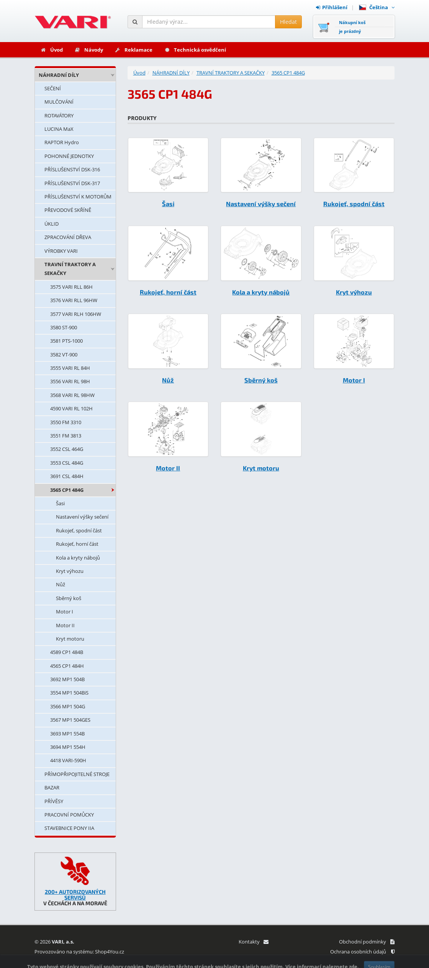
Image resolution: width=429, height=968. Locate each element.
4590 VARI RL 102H (71, 408)
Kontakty (253, 941)
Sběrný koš (68, 598)
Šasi (60, 503)
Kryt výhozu (70, 571)
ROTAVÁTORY (59, 115)
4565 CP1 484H (67, 665)
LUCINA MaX (59, 128)
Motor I (64, 611)
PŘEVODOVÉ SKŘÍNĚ (67, 210)
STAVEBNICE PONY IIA (69, 828)
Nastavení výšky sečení (82, 516)
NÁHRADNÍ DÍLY (59, 75)
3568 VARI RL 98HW (72, 395)
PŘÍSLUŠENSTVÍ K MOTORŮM (77, 196)
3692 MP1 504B (67, 679)
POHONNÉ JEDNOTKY (69, 156)
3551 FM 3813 (65, 435)
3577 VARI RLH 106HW (75, 314)
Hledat (288, 21)
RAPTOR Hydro (61, 142)
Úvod (51, 49)
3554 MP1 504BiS (69, 692)
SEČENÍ (52, 88)
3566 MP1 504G (67, 706)
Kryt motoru (70, 638)
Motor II (65, 625)
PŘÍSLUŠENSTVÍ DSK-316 (72, 169)
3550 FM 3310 (65, 422)
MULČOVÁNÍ (59, 101)
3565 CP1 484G (67, 489)
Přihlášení (331, 7)
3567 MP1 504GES (70, 719)
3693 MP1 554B (67, 733)
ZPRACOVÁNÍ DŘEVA (67, 237)
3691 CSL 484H (67, 476)
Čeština (377, 7)
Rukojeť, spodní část (79, 530)
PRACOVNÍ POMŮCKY (69, 814)
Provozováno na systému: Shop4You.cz (79, 951)
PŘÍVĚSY (53, 801)
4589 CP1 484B (66, 652)
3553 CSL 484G (66, 462)
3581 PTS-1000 (66, 340)
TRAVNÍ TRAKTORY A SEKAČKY (70, 269)
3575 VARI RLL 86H (71, 286)
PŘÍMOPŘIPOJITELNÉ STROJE (77, 774)
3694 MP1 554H (67, 746)
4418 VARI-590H (68, 760)
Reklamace (133, 49)
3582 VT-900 (63, 354)
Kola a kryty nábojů (78, 557)
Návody (88, 49)
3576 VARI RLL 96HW (73, 300)
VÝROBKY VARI (61, 250)
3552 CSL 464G (66, 449)
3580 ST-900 (63, 327)
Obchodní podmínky (367, 941)
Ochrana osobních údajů (362, 951)
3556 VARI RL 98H (70, 381)
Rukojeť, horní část (77, 543)
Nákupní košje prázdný (352, 27)
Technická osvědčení (195, 49)
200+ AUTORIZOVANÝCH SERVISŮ (75, 894)
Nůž (60, 584)
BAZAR (51, 787)
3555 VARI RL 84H (70, 367)
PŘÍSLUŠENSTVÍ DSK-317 (72, 183)
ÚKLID (51, 223)
